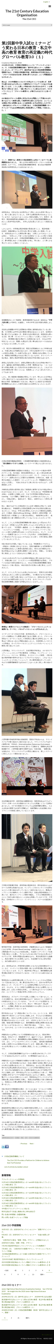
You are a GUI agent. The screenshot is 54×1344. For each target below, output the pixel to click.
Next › (32, 1144)
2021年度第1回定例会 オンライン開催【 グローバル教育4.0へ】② (26, 1265)
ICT (26, 1137)
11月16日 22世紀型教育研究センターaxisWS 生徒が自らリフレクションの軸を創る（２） (26, 1199)
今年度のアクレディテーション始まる (15, 1208)
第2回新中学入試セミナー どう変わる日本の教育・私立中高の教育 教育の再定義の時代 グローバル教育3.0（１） (27, 1306)
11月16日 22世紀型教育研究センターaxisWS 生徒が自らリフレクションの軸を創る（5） (26, 1183)
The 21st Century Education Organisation (27, 13)
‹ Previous (23, 1144)
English (45, 2)
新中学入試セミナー (8, 1137)
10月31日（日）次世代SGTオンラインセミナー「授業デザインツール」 (26, 1230)
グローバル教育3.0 (34, 1137)
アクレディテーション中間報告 (13, 1179)
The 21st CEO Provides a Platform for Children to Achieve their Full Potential (28, 1161)
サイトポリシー (47, 1335)
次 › (33, 1274)
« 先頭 (6, 1270)
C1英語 (17, 1137)
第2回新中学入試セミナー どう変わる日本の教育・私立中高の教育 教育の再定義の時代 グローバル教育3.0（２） (27, 1301)
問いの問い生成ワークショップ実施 (15, 1217)
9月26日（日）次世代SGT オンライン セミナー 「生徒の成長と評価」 (26, 1236)
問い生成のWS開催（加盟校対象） (14, 1214)
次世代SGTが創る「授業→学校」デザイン (17, 1243)
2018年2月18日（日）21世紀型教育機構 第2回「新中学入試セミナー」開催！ (27, 1311)
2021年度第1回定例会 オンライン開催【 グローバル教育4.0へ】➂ (26, 1262)
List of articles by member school (16, 1167)
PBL (22, 1137)
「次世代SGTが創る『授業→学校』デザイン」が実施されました (25, 1240)
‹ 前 (15, 1270)
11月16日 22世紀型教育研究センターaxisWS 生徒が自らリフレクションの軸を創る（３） (26, 1194)
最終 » (42, 1274)
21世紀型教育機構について (14, 1156)
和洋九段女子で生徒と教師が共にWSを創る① (18, 1211)
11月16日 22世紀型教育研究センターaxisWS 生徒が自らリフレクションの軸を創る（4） (26, 1188)
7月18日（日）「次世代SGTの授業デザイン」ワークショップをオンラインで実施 (27, 1250)
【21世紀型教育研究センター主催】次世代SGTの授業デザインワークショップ (26, 1255)
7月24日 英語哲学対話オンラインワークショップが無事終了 (24, 1246)
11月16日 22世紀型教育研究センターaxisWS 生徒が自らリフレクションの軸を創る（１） (26, 1204)
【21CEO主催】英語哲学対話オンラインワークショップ (22, 1259)
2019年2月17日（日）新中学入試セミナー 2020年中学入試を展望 (27, 1297)
